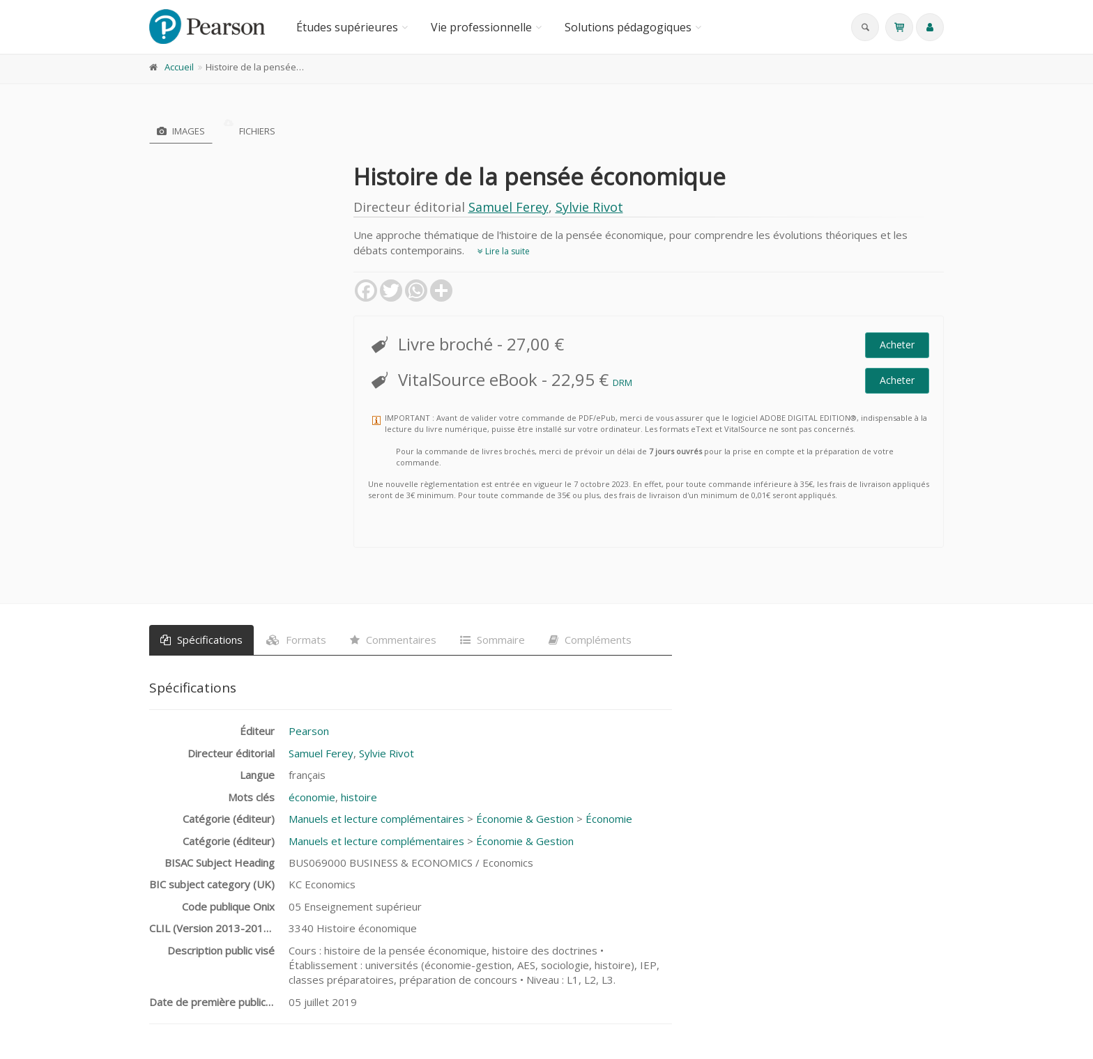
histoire (359, 797)
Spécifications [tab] (201, 640)
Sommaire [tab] (492, 640)
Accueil (179, 67)
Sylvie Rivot (589, 207)
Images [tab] (181, 131)
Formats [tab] (296, 640)
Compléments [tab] (590, 640)
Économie (609, 819)
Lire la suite (503, 251)
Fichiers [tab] (249, 131)
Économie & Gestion (525, 819)
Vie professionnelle (481, 27)
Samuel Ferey (508, 207)
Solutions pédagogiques (628, 27)
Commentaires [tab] (393, 640)
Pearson (309, 731)
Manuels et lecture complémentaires (376, 819)
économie (312, 797)
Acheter (897, 344)
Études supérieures (347, 27)
